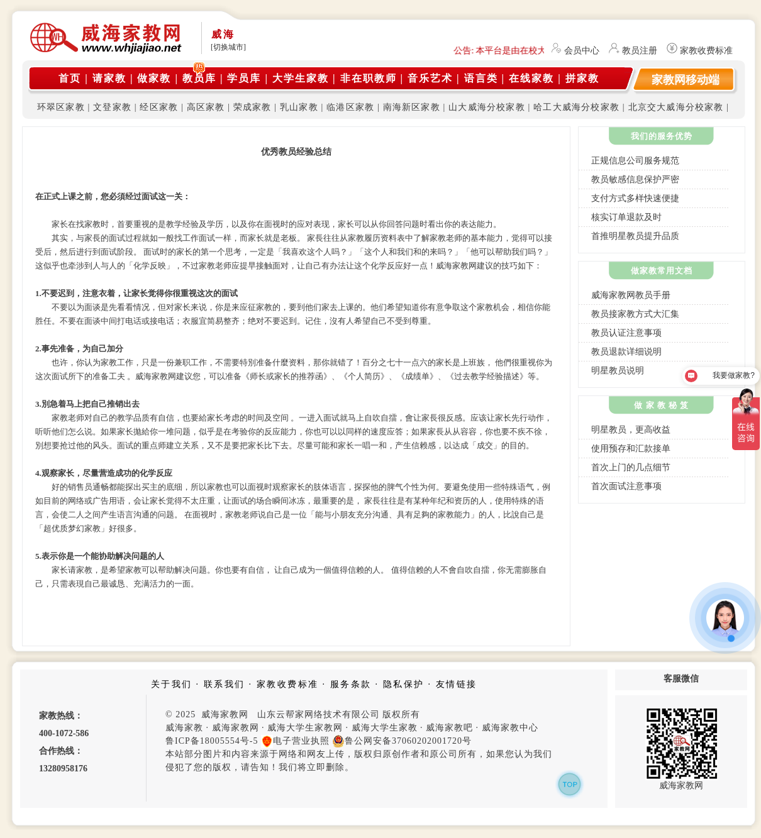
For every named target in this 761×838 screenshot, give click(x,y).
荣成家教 (252, 107)
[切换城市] (228, 47)
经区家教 (159, 107)
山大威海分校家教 (486, 107)
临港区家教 (350, 107)
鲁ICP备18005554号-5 (211, 741)
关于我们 (171, 684)
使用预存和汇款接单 (630, 448)
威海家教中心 (510, 727)
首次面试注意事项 (626, 486)
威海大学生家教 (385, 727)
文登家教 (112, 107)
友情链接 (456, 684)
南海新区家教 (411, 107)
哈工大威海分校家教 (576, 107)
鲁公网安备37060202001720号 (402, 741)
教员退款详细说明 (626, 351)
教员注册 (639, 50)
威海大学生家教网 (305, 727)
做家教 (154, 78)
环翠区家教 (61, 107)
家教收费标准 (706, 50)
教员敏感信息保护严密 (635, 179)
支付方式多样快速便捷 (635, 198)
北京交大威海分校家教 (676, 107)
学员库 (244, 78)
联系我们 (224, 684)
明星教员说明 (617, 370)
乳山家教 (299, 107)
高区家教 (206, 107)
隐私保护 (404, 684)
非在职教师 (368, 78)
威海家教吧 (449, 727)
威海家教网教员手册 (630, 295)
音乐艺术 (430, 78)
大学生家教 (300, 78)
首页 (69, 78)
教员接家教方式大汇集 (635, 314)
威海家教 (184, 727)
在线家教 (531, 78)
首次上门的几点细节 (630, 467)
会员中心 (581, 50)
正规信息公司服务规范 (635, 160)
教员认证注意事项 (626, 333)
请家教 (109, 78)
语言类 (481, 78)
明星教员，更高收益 (630, 429)
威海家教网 (235, 727)
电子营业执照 (295, 741)
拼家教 (582, 78)
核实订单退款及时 (626, 217)
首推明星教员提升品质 (635, 236)
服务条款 (351, 684)
